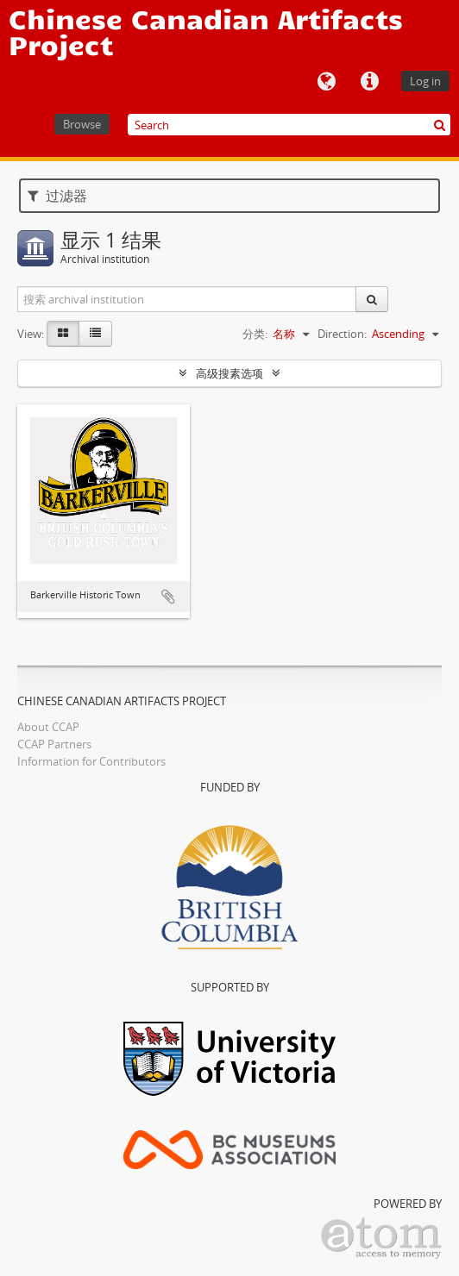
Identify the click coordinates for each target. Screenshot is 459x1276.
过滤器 (57, 195)
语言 (326, 81)
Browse (82, 124)
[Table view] (95, 334)
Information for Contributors (91, 761)
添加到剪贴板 (168, 596)
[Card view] (63, 334)
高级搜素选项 (229, 373)
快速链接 (369, 81)
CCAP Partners (54, 744)
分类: (254, 333)
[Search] (289, 124)
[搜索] (439, 124)
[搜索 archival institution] (187, 299)
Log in (425, 81)
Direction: (342, 333)
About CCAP (48, 727)
